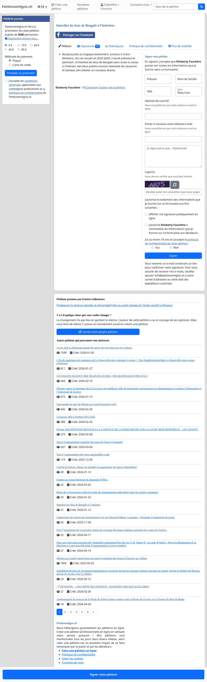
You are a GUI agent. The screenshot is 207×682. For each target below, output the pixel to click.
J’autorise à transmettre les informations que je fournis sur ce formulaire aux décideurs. (174, 229)
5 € (10, 45)
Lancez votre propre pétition (98, 332)
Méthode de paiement (19, 56)
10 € (24, 45)
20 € (36, 45)
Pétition (64, 46)
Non (176, 247)
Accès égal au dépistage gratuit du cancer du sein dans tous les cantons (94, 347)
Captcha (150, 172)
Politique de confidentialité (145, 46)
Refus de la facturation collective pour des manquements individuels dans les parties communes (107, 492)
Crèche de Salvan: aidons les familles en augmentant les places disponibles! (97, 467)
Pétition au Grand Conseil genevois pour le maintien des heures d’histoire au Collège (102, 558)
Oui (157, 247)
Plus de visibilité (180, 46)
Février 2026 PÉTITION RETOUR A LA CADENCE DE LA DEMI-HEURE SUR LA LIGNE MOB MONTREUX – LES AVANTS (127, 429)
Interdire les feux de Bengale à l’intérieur (78, 504)
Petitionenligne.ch (17, 6)
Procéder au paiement (21, 73)
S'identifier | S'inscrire (110, 6)
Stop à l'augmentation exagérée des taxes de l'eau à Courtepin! (90, 442)
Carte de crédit (22, 65)
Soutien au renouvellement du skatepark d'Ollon (82, 479)
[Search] (175, 6)
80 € (24, 49)
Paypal (17, 60)
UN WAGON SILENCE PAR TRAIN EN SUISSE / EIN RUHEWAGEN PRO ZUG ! (102, 376)
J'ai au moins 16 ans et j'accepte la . (171, 241)
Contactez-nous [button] (140, 4)
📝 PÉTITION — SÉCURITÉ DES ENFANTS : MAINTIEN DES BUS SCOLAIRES (103, 586)
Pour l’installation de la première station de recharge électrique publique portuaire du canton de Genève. (112, 530)
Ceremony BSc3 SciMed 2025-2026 (76, 417)
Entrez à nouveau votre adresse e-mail (168, 124)
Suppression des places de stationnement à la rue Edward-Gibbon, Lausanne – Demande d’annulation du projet (115, 517)
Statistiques (114, 46)
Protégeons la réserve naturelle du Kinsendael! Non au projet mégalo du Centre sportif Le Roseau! (114, 305)
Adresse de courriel (157, 101)
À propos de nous (73, 662)
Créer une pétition (59, 6)
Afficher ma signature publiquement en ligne (173, 216)
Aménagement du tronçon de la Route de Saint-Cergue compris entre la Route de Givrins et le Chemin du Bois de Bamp (120, 599)
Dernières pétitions (83, 6)
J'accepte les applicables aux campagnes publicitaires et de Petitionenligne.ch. (27, 89)
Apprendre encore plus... (22, 38)
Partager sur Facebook (74, 35)
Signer (173, 255)
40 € (11, 49)
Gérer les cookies (72, 658)
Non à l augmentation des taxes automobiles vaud (83, 454)
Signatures (88, 46)
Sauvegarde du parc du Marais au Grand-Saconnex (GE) (86, 404)
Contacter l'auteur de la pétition (103, 87)
